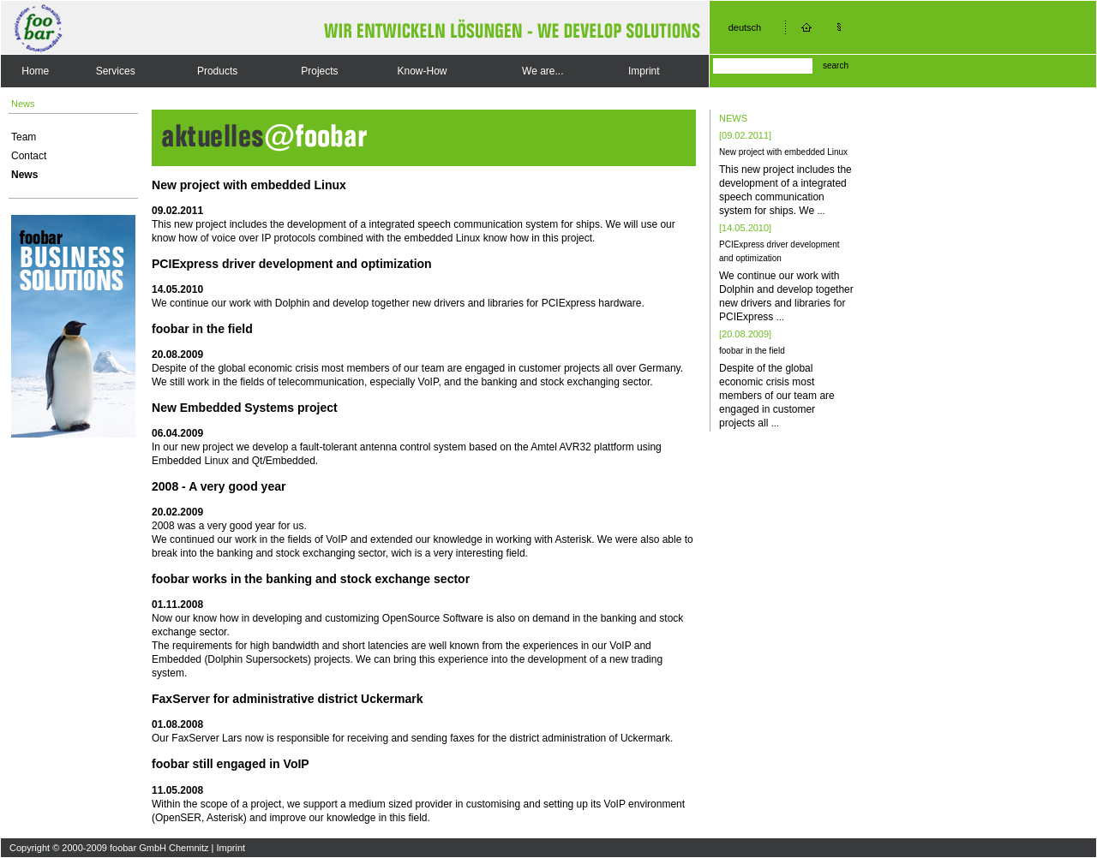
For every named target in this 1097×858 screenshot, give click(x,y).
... (820, 211)
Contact (28, 156)
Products (217, 71)
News (24, 175)
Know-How (422, 71)
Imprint (644, 71)
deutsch (745, 27)
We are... (542, 71)
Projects (319, 71)
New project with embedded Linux (783, 152)
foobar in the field (752, 350)
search (835, 65)
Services (115, 71)
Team (23, 137)
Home (35, 71)
